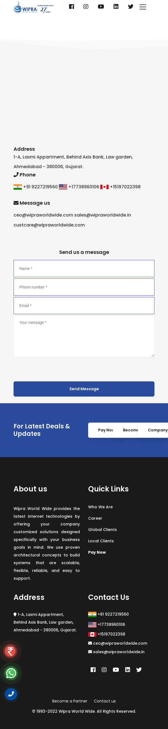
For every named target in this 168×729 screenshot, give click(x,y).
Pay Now (106, 430)
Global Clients (102, 529)
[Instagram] (86, 6)
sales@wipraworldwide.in (116, 652)
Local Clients (101, 541)
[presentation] (56, 369)
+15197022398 (106, 634)
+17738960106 (106, 625)
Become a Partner (69, 701)
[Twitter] (131, 6)
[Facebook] (71, 6)
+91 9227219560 (108, 614)
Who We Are (100, 507)
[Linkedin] (116, 6)
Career (95, 518)
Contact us (105, 701)
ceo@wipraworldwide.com (117, 643)
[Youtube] (101, 6)
